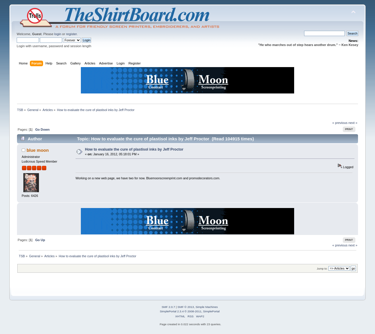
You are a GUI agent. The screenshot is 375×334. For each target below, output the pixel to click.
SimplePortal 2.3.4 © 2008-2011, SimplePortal (189, 311)
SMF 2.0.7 (168, 307)
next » (352, 123)
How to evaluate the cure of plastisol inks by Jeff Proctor (134, 149)
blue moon (38, 150)
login (57, 34)
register (71, 34)
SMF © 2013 (186, 307)
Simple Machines (206, 307)
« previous (339, 123)
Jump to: (322, 268)
